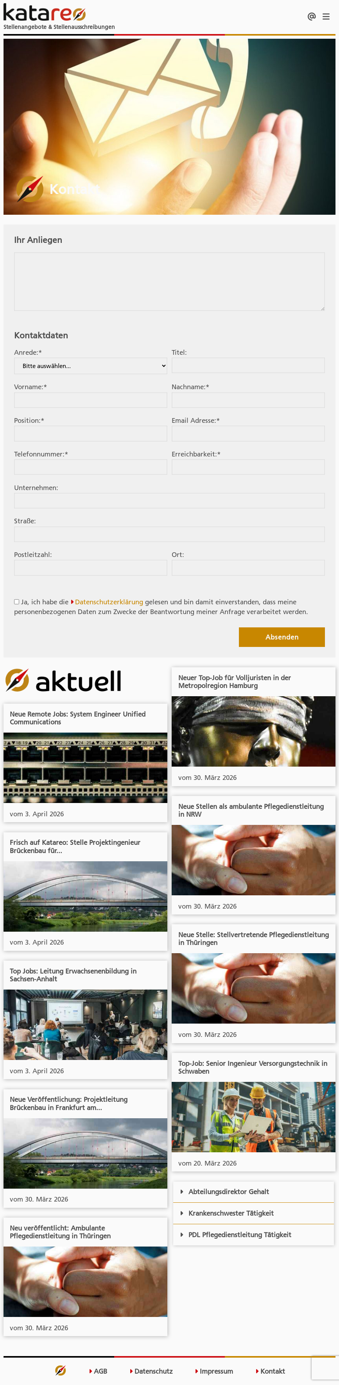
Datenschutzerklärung (109, 602)
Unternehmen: (36, 488)
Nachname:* (190, 387)
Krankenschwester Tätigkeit (226, 1213)
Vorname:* (30, 387)
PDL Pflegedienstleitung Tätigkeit (235, 1235)
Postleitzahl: (33, 555)
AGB (98, 1371)
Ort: (178, 555)
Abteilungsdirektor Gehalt (224, 1192)
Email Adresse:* (196, 420)
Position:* (29, 420)
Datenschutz (151, 1371)
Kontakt (270, 1371)
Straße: (25, 521)
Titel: (179, 352)
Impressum (214, 1371)
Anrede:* (28, 352)
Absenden (282, 637)
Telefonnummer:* (41, 454)
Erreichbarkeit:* (196, 454)
